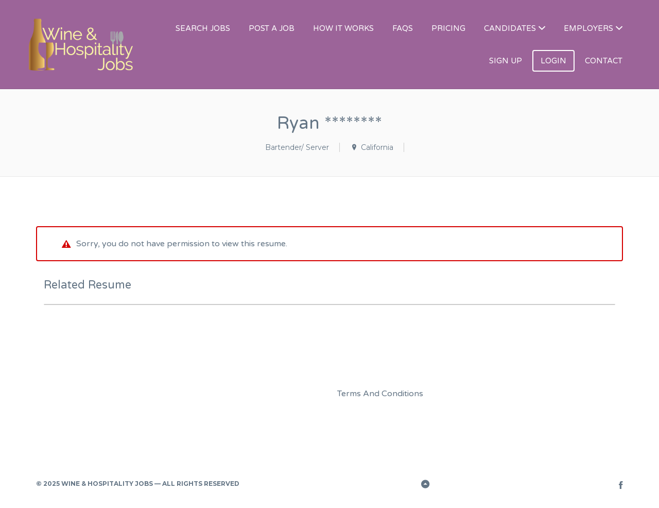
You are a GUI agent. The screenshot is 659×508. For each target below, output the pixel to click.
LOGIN (553, 60)
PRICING (448, 28)
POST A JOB (271, 28)
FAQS (402, 28)
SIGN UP (505, 60)
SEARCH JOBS (203, 28)
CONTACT (603, 60)
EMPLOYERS (588, 28)
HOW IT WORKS (343, 28)
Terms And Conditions (380, 393)
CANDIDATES (510, 28)
